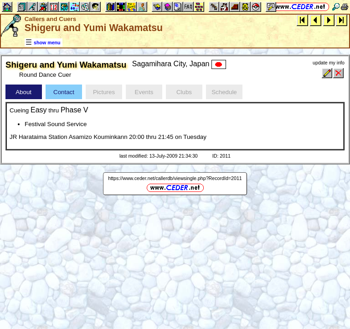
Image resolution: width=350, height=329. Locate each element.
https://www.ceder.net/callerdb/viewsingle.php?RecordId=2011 (175, 178)
